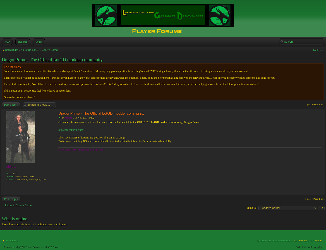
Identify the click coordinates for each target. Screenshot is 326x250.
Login (38, 41)
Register (22, 41)
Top (320, 192)
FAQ (7, 41)
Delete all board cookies (280, 240)
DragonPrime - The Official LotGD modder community (52, 59)
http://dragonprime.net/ (71, 129)
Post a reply (11, 105)
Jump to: (251, 207)
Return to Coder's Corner (18, 205)
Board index (11, 49)
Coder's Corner (50, 49)
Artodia (318, 247)
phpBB (19, 247)
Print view (318, 50)
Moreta (68, 117)
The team (261, 240)
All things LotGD (30, 49)
